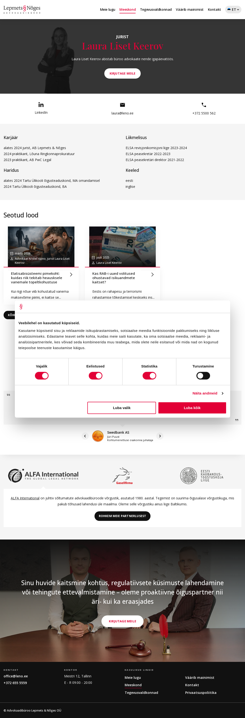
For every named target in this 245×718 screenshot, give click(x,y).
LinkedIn (41, 108)
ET (233, 10)
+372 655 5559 (15, 682)
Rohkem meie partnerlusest (122, 516)
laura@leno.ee (122, 108)
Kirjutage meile (122, 650)
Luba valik (121, 408)
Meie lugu (107, 9)
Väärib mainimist (190, 9)
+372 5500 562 (204, 108)
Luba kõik (192, 408)
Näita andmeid (205, 393)
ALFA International (25, 498)
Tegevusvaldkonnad (156, 9)
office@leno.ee (16, 676)
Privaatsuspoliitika (201, 692)
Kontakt (214, 9)
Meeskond (127, 9)
